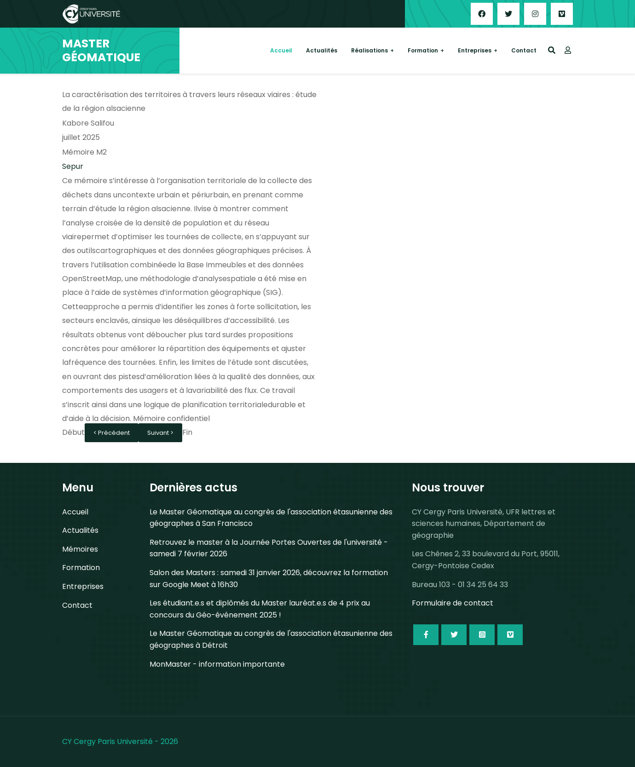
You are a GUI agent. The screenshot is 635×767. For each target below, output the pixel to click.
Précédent (114, 432)
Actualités (321, 50)
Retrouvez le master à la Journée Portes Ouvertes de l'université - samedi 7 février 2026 (269, 548)
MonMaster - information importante (217, 664)
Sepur (72, 166)
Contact (524, 50)
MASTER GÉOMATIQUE (101, 50)
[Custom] (562, 14)
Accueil (281, 50)
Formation (423, 50)
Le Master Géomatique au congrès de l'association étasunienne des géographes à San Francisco (271, 518)
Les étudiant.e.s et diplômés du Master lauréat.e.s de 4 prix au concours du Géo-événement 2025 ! (260, 609)
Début (73, 432)
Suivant (158, 432)
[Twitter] (508, 14)
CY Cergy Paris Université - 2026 (120, 741)
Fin (187, 432)
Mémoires (80, 549)
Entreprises (474, 50)
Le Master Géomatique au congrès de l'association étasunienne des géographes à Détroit (271, 639)
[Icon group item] (426, 634)
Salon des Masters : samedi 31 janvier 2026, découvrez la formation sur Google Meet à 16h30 (269, 578)
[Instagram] (535, 14)
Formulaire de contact (452, 603)
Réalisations (369, 50)
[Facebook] (482, 14)
